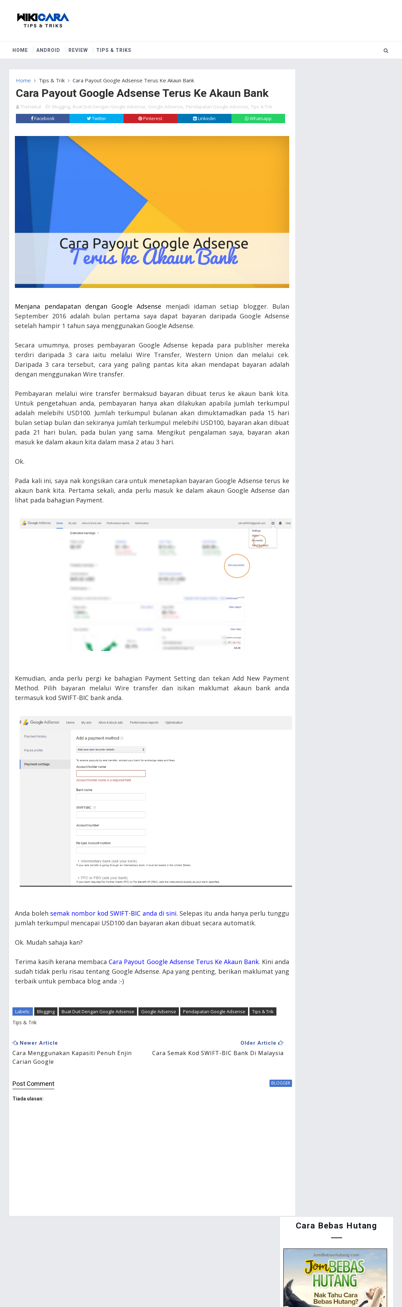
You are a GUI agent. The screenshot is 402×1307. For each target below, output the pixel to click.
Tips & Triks (114, 48)
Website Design (170, 1286)
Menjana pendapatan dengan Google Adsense (87, 313)
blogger (253, 1085)
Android (49, 48)
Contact (84, 1252)
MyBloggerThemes (252, 1286)
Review (78, 48)
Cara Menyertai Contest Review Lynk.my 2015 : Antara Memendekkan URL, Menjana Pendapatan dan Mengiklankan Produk (332, 355)
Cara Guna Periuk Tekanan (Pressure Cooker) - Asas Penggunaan (345, 481)
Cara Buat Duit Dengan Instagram (352, 445)
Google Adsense (165, 121)
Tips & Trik (52, 78)
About (52, 1252)
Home (20, 48)
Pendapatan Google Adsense (217, 121)
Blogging (61, 121)
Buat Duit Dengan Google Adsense (109, 121)
